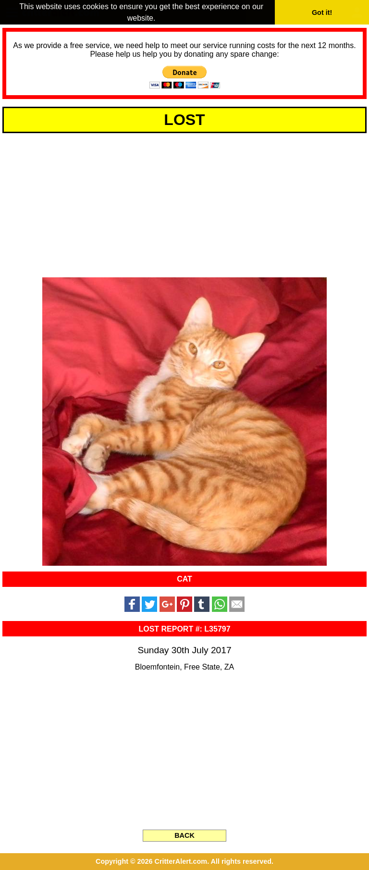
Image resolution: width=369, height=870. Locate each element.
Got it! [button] (322, 12)
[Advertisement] (184, 204)
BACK (184, 835)
